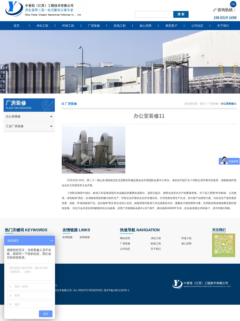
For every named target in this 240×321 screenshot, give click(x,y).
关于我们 (223, 25)
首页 (16, 25)
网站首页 (125, 238)
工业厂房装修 (14, 126)
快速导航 (127, 230)
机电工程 (120, 25)
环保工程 (68, 25)
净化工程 (42, 25)
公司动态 (197, 25)
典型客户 (171, 25)
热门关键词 (14, 230)
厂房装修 (94, 25)
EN (233, 4)
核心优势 (146, 25)
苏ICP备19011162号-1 (116, 290)
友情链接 (70, 230)
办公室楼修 (13, 116)
